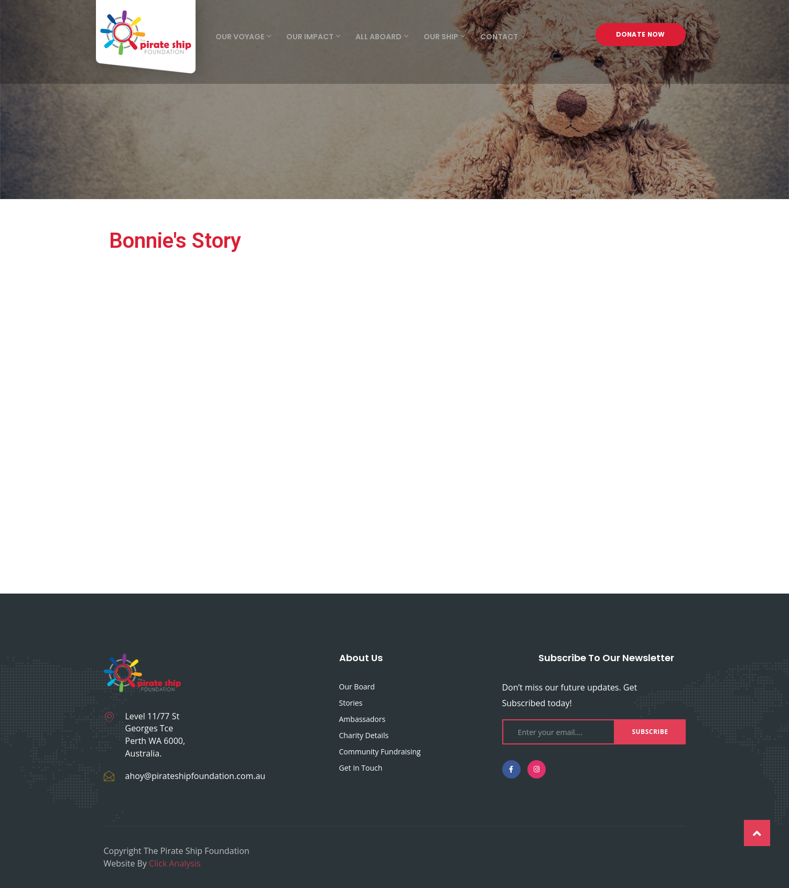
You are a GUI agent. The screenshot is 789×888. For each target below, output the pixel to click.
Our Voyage (243, 36)
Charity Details (364, 735)
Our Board (357, 687)
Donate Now (640, 36)
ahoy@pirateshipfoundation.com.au (195, 776)
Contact (502, 36)
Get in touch (361, 768)
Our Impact (313, 36)
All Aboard (381, 36)
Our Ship (444, 36)
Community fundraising (380, 752)
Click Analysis (175, 863)
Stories (351, 703)
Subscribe (650, 731)
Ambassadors (362, 719)
